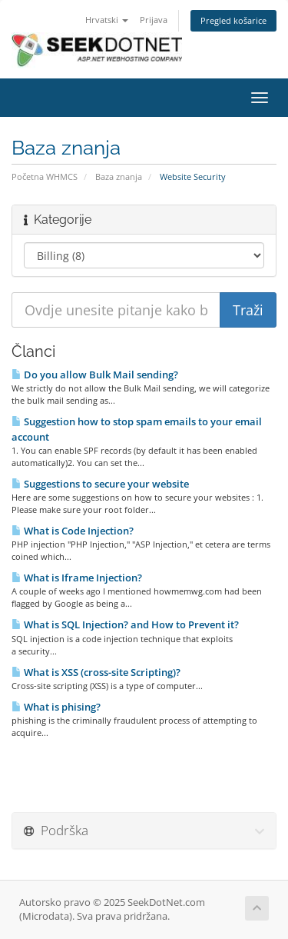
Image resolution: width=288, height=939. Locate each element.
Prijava (153, 19)
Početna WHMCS (45, 176)
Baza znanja (118, 176)
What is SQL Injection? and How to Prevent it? (125, 624)
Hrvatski (106, 19)
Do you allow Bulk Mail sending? (95, 374)
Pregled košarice (233, 20)
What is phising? (56, 707)
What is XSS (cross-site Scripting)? (96, 672)
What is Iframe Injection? (77, 577)
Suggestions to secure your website (100, 484)
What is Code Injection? (73, 531)
